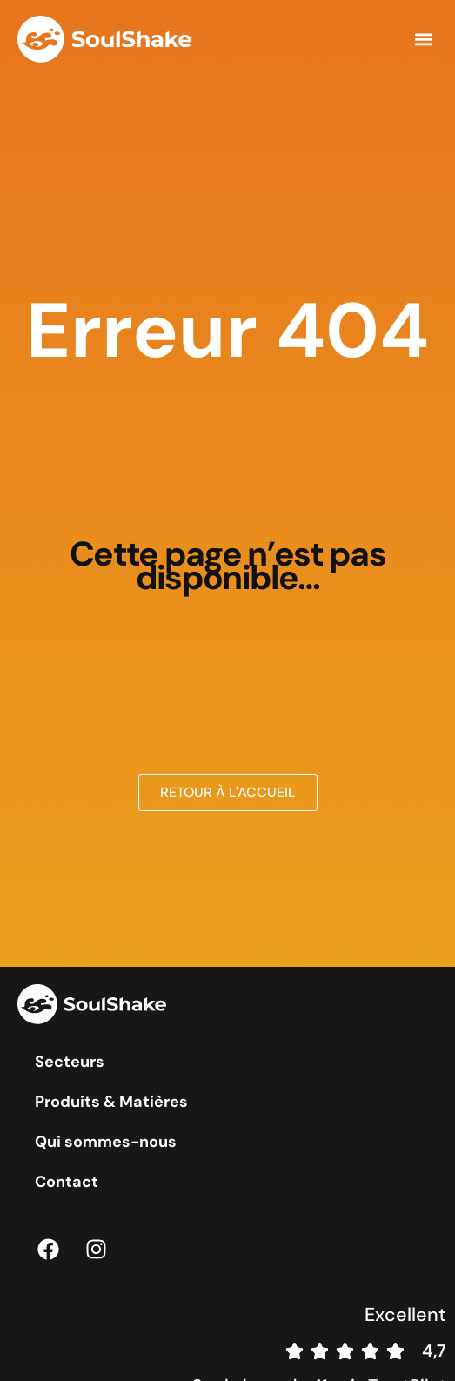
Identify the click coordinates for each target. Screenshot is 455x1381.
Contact (66, 1181)
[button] (423, 39)
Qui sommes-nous (106, 1141)
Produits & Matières (111, 1101)
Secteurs (69, 1061)
